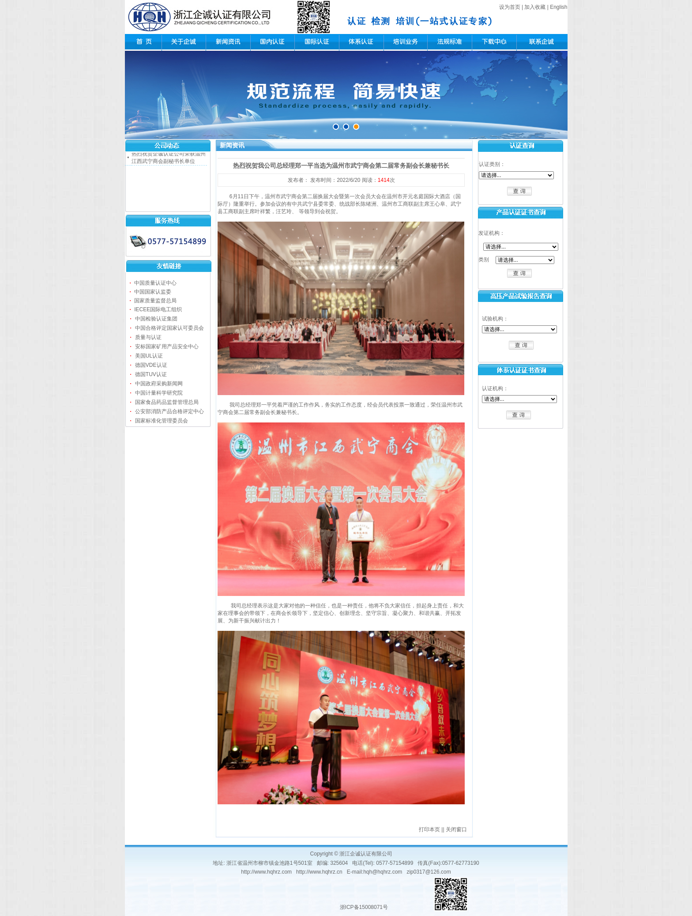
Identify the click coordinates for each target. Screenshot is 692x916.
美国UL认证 (149, 356)
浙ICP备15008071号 (364, 907)
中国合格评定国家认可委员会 (169, 328)
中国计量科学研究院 (159, 393)
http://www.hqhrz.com (266, 872)
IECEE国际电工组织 (158, 309)
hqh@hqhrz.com (382, 872)
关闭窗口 (456, 829)
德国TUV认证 (151, 374)
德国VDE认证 (151, 365)
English (558, 7)
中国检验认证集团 (156, 319)
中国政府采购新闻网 (159, 384)
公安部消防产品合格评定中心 (169, 411)
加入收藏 (534, 7)
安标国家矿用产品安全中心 (167, 346)
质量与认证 (148, 337)
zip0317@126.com (428, 872)
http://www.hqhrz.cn (319, 872)
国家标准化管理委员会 (161, 421)
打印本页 (429, 829)
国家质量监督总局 (155, 301)
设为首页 (509, 7)
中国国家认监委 (152, 292)
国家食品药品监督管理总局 (167, 402)
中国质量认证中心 (155, 283)
